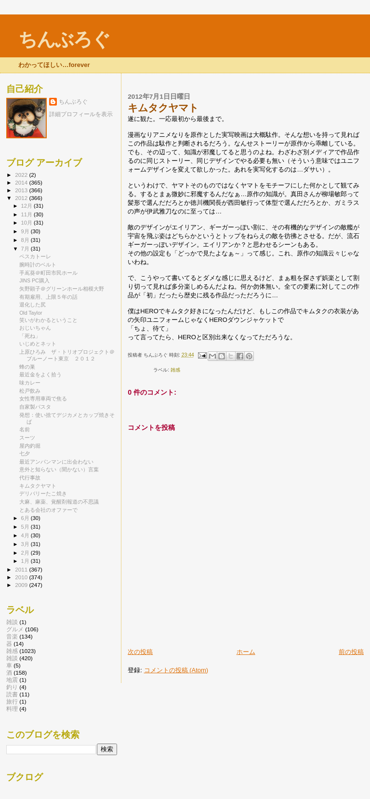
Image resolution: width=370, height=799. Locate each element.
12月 (27, 206)
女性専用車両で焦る (43, 398)
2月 (26, 553)
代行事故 (29, 477)
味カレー (29, 383)
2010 (22, 577)
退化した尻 (32, 304)
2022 (22, 175)
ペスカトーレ (35, 256)
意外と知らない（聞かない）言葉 (59, 469)
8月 (26, 240)
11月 (27, 214)
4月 (26, 535)
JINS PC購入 (34, 280)
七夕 (24, 453)
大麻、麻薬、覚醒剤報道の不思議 (59, 502)
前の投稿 (351, 651)
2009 (22, 585)
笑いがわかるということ (48, 320)
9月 (26, 231)
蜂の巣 (27, 367)
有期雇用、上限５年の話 (48, 297)
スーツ (27, 437)
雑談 (12, 622)
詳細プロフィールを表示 (81, 114)
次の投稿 (140, 651)
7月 (26, 249)
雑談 (12, 658)
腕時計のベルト (37, 264)
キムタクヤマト (37, 486)
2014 (22, 182)
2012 (22, 198)
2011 (22, 569)
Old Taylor (30, 313)
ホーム (246, 651)
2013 (22, 190)
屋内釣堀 (29, 446)
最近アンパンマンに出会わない (56, 462)
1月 (26, 561)
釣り (12, 687)
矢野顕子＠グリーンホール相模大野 (61, 289)
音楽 (12, 636)
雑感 (175, 370)
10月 (27, 223)
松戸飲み (29, 391)
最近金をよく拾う (40, 374)
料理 (12, 709)
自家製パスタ (35, 407)
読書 (12, 694)
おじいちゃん (35, 328)
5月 (26, 527)
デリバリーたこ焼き (43, 493)
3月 (26, 544)
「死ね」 (29, 336)
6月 (26, 518)
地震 (12, 680)
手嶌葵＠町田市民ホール (48, 273)
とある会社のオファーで (48, 510)
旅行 (12, 701)
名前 (24, 429)
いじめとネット (37, 343)
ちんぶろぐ (64, 39)
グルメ (15, 629)
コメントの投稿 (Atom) (176, 670)
